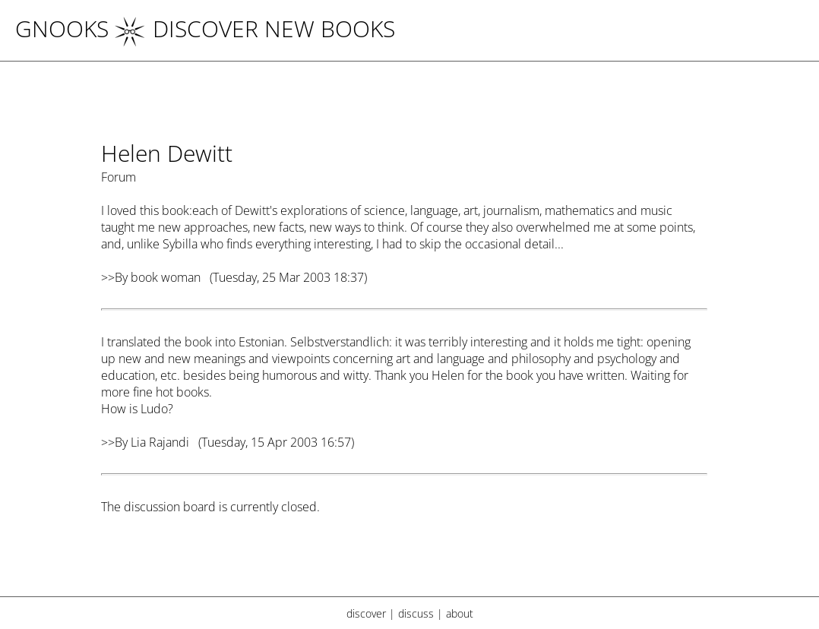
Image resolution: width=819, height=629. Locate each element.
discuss (416, 613)
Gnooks (62, 28)
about (459, 613)
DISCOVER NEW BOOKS (255, 28)
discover (366, 613)
